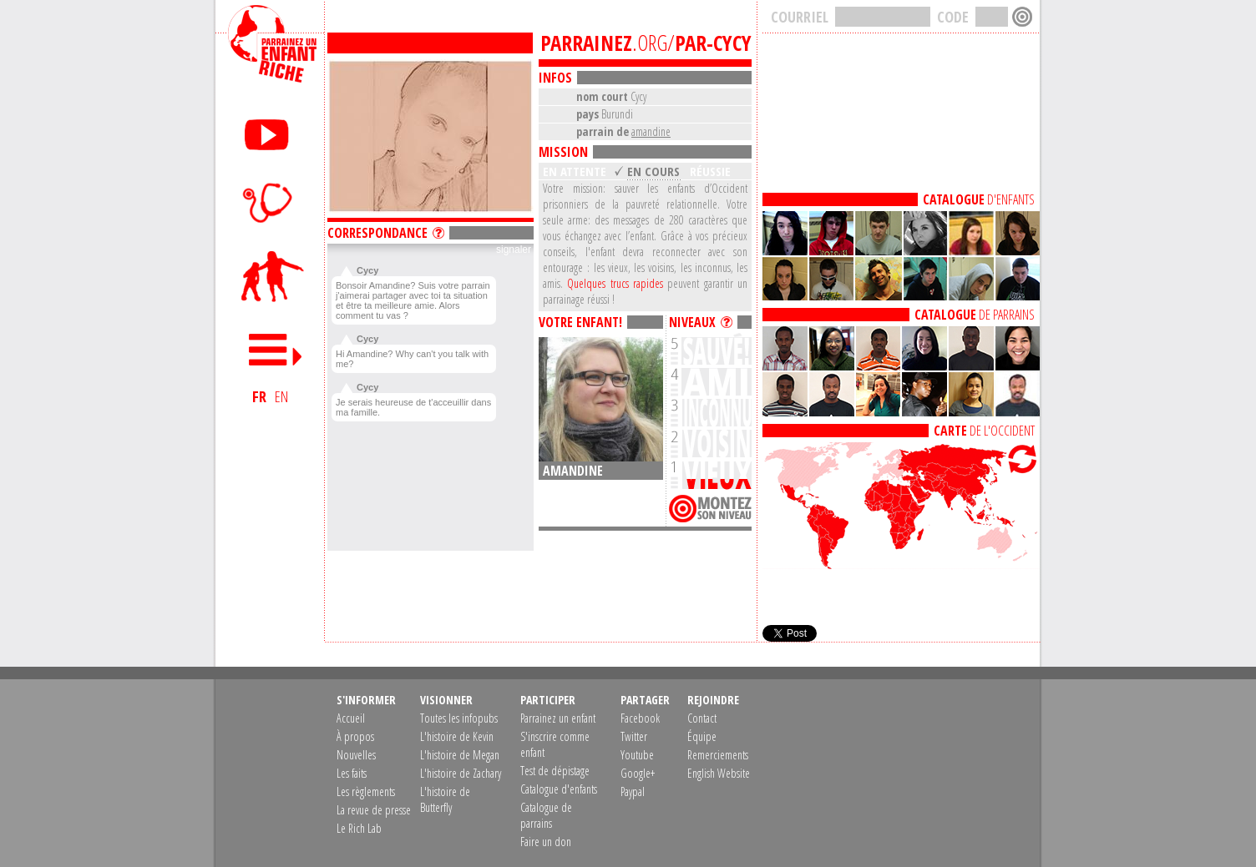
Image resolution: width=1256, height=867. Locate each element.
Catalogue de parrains (546, 815)
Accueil (351, 718)
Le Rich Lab (359, 828)
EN (281, 396)
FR (259, 396)
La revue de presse (374, 810)
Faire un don (545, 841)
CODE (953, 17)
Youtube (637, 755)
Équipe (702, 736)
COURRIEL (799, 17)
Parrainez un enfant (557, 718)
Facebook (640, 718)
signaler (513, 249)
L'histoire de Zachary (460, 773)
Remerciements (717, 755)
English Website (718, 773)
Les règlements (366, 791)
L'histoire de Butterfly (445, 799)
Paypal (632, 791)
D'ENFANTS (979, 199)
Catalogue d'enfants (558, 789)
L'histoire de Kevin (457, 736)
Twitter (633, 736)
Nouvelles (356, 755)
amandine (651, 131)
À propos (355, 736)
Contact (702, 718)
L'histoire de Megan (459, 755)
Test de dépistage (555, 771)
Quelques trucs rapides (615, 283)
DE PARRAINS (974, 314)
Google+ (637, 773)
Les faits (352, 773)
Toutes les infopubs (459, 718)
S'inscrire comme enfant (555, 744)
